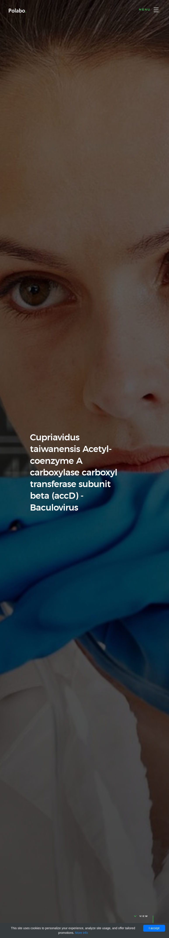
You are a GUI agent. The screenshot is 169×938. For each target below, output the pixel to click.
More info (81, 932)
